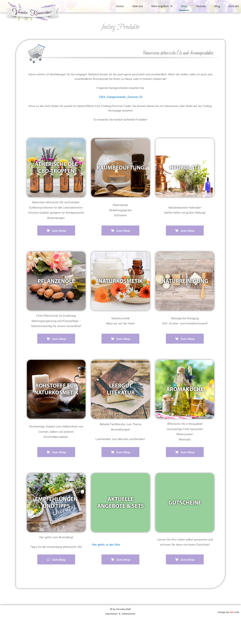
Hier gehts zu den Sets (106, 544)
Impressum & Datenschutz (120, 613)
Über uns (137, 6)
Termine (201, 6)
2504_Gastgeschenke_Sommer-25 (120, 97)
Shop (184, 6)
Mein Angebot (161, 6)
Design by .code (228, 612)
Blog (217, 6)
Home (120, 6)
